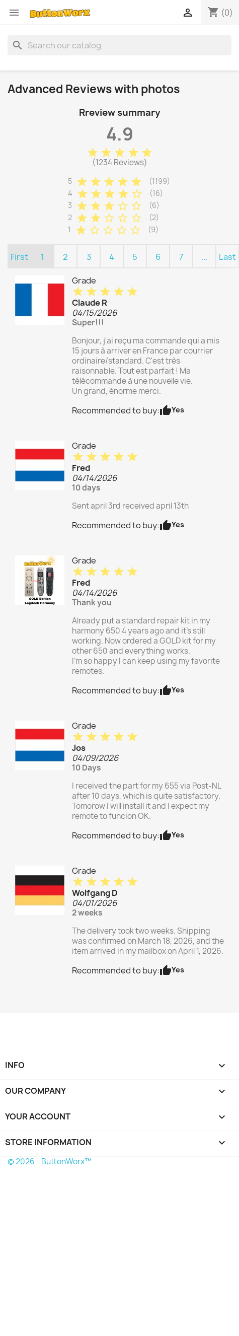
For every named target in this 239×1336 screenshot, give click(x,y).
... (204, 256)
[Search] (119, 45)
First (19, 256)
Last (227, 256)
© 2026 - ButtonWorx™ (50, 1161)
